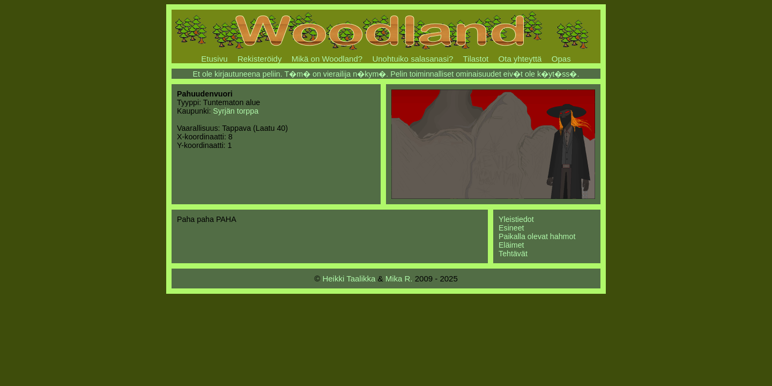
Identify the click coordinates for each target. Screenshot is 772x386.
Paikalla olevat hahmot (537, 236)
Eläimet (511, 245)
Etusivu (214, 58)
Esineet (511, 228)
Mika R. (399, 278)
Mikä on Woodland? (327, 58)
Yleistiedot (516, 219)
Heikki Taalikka (348, 278)
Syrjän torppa (235, 111)
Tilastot (475, 58)
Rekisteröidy (259, 58)
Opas (561, 58)
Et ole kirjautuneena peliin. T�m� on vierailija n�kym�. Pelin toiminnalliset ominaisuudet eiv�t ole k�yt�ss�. (386, 74)
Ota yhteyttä (520, 58)
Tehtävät (513, 253)
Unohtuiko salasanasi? (412, 58)
